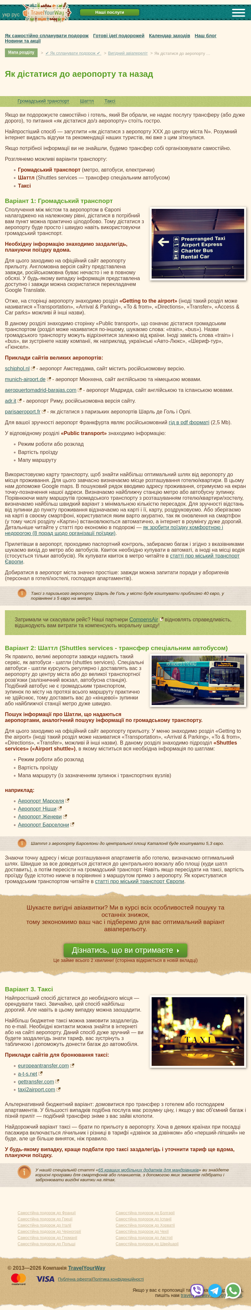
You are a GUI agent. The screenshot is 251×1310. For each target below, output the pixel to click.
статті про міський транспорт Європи (139, 881)
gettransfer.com (36, 1081)
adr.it (10, 401)
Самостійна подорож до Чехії (142, 1231)
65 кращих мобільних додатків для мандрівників (148, 1169)
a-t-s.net (27, 1074)
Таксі (110, 101)
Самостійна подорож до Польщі (46, 1244)
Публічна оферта (74, 1279)
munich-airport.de (25, 379)
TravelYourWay (87, 1268)
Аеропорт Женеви (40, 816)
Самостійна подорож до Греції (45, 1219)
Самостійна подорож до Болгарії (145, 1213)
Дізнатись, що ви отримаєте (122, 950)
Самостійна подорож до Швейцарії (147, 1244)
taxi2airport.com (36, 1089)
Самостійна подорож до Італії (44, 1225)
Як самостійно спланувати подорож (47, 35)
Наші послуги (109, 12)
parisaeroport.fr (23, 411)
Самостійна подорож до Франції (47, 1213)
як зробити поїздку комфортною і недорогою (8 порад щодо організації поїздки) (114, 530)
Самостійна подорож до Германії (47, 1237)
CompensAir (143, 619)
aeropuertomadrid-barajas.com (40, 390)
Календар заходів (169, 35)
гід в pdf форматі (189, 422)
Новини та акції (23, 40)
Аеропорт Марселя (41, 801)
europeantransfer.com (43, 1065)
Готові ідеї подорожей (118, 35)
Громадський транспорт (43, 101)
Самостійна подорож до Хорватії (145, 1225)
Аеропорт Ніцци (37, 809)
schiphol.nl (17, 368)
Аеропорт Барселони (43, 825)
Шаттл (87, 101)
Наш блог (206, 35)
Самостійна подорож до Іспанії (144, 1219)
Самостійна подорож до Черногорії (49, 1231)
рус (15, 14)
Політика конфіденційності (117, 1279)
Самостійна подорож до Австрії (144, 1237)
